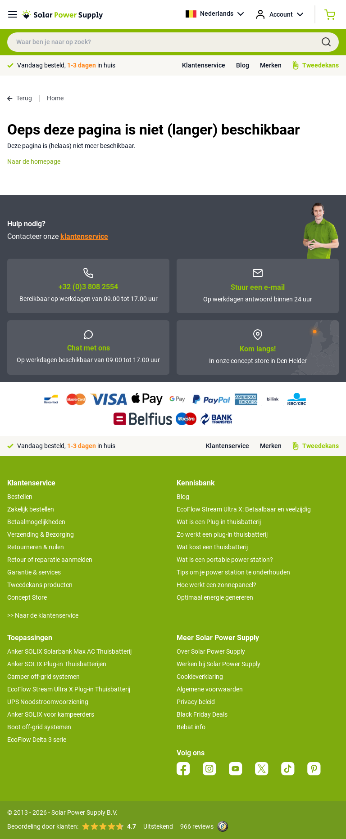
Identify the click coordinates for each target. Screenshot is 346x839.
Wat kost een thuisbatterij (212, 547)
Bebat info (191, 727)
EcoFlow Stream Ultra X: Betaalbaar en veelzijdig (244, 509)
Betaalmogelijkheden (36, 521)
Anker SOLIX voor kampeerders (50, 714)
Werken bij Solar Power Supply (218, 664)
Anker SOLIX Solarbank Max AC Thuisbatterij (69, 651)
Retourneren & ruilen (35, 547)
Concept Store (27, 597)
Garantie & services (34, 572)
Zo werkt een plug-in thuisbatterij (222, 534)
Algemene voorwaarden (210, 689)
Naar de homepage (33, 161)
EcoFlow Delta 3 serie (36, 739)
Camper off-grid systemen (43, 676)
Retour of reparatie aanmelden (49, 559)
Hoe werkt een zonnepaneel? (216, 584)
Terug (19, 98)
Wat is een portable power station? (225, 559)
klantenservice (84, 236)
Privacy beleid (196, 701)
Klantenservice (203, 65)
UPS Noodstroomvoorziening (47, 701)
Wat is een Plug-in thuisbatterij (219, 521)
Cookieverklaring (200, 676)
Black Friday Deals (202, 714)
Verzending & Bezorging (40, 534)
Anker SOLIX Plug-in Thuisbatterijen (56, 664)
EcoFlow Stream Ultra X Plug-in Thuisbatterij (68, 689)
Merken (271, 65)
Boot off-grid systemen (39, 727)
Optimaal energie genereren (215, 597)
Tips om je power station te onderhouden (233, 572)
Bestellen (19, 496)
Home (55, 98)
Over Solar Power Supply (211, 651)
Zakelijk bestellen (30, 509)
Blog (242, 65)
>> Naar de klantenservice (42, 615)
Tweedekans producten (40, 584)
